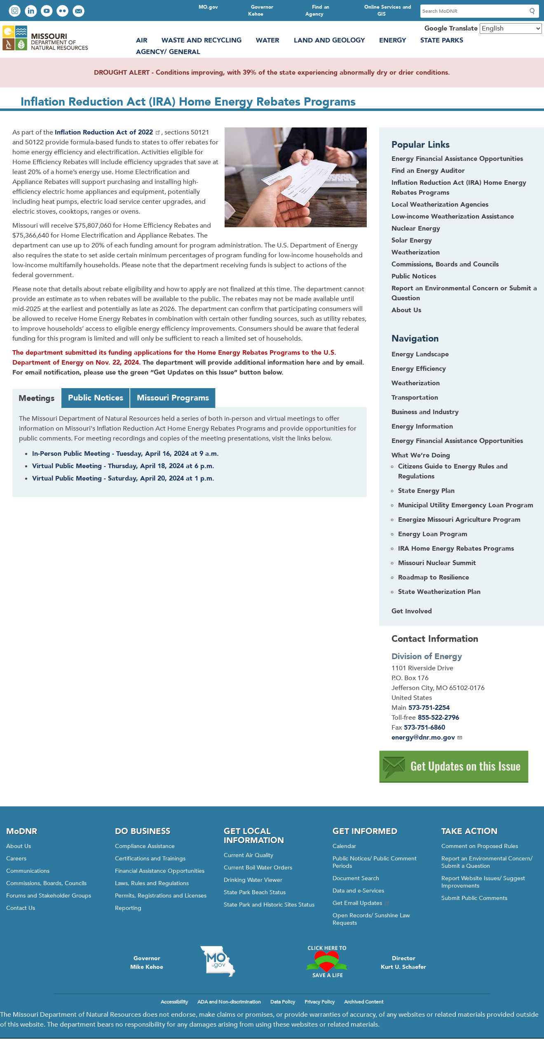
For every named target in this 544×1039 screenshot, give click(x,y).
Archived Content (363, 1001)
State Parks (441, 40)
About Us (406, 310)
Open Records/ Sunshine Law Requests (371, 919)
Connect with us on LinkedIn (32, 12)
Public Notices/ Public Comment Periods (375, 862)
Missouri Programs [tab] (173, 397)
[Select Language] (511, 28)
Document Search (356, 878)
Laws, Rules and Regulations (152, 883)
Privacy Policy (320, 1001)
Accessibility (174, 1001)
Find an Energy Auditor (428, 170)
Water (267, 40)
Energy (392, 40)
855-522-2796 (438, 717)
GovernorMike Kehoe (146, 962)
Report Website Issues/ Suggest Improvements (483, 882)
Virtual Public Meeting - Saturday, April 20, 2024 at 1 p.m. (123, 478)
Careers (16, 858)
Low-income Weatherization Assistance (453, 216)
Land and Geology (329, 40)
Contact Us (20, 908)
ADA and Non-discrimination (229, 1001)
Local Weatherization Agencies (440, 204)
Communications (27, 871)
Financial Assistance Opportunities (159, 871)
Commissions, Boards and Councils (445, 264)
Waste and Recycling (202, 40)
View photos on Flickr (63, 12)
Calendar (344, 846)
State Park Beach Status (255, 892)
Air (141, 40)
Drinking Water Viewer (253, 880)
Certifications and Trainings (150, 858)
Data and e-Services (358, 891)
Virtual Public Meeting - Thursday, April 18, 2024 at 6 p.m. (123, 466)
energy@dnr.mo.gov (427, 737)
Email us (79, 12)
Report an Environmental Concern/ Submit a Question (486, 862)
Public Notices (414, 276)
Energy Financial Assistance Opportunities (457, 158)
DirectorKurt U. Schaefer (403, 962)
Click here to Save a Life (326, 961)
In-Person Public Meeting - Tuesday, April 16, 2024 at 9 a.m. (125, 453)
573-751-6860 (424, 727)
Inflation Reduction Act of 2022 (108, 132)
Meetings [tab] (36, 398)
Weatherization (416, 252)
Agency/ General (168, 52)
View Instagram (16, 12)
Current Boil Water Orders (258, 868)
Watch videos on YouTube (47, 12)
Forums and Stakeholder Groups (48, 896)
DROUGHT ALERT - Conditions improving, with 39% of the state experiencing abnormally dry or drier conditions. (272, 72)
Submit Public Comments (474, 898)
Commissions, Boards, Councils (46, 883)
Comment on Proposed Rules (479, 846)
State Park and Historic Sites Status (269, 905)
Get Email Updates (361, 903)
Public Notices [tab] (95, 397)
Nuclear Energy (416, 228)
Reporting (128, 908)
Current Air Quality (248, 855)
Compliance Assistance (145, 846)
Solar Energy (412, 240)
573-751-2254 (429, 707)
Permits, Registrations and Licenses (160, 896)
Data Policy (282, 1001)
